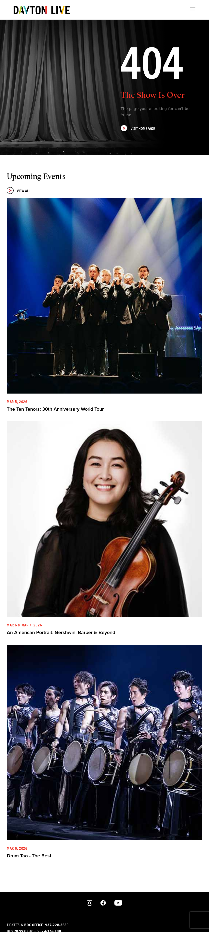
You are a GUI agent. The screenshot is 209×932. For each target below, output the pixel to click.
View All (18, 190)
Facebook (103, 903)
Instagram (90, 903)
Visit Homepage (138, 128)
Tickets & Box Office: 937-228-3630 (38, 924)
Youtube (118, 903)
